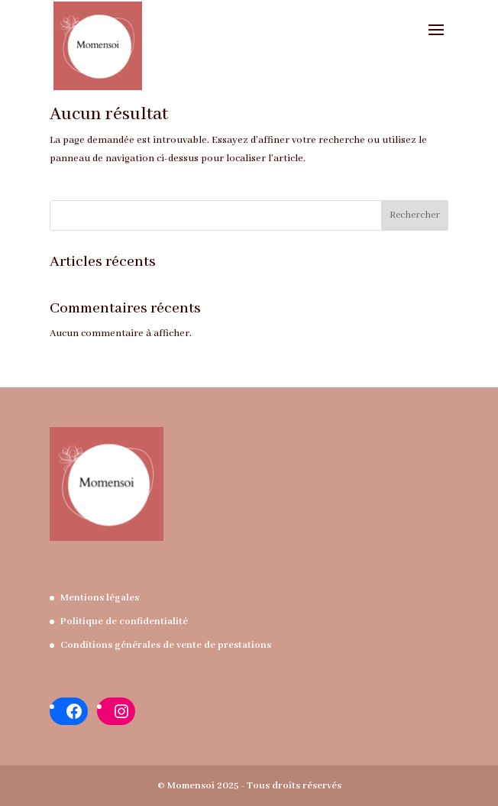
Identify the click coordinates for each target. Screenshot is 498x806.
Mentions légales (99, 597)
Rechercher (415, 215)
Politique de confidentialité (124, 621)
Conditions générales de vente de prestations (165, 645)
